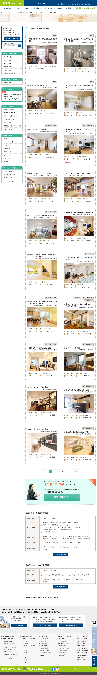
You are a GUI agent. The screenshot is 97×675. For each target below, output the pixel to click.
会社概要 (6, 162)
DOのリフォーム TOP (8, 12)
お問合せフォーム (82, 645)
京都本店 (43, 641)
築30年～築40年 (68, 547)
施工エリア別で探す (40, 12)
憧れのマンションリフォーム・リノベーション (78, 525)
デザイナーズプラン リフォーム (50, 522)
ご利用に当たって (82, 655)
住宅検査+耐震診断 (9, 109)
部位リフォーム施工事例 (29, 645)
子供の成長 (44, 538)
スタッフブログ (8, 158)
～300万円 (44, 543)
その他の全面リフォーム (66, 529)
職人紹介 (42, 655)
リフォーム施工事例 (27, 636)
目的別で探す (7, 60)
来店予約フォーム (82, 648)
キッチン (44, 575)
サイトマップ (81, 657)
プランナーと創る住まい (10, 116)
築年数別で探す (8, 67)
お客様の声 (7, 148)
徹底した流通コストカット (11, 122)
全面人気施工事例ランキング (12, 73)
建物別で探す (7, 70)
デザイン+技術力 (8, 129)
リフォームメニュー (9, 181)
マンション (52, 518)
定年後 (61, 538)
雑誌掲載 (86, 538)
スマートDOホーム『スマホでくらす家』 (52, 532)
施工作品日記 (44, 648)
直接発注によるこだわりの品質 (12, 126)
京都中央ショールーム (47, 638)
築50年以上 (45, 549)
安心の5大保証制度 (9, 119)
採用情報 (62, 655)
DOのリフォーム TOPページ (10, 636)
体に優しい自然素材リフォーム (69, 522)
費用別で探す (7, 63)
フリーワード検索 (8, 43)
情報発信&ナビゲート (47, 653)
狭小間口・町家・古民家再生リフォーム (52, 525)
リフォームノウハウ (9, 174)
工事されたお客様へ (83, 650)
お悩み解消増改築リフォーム (49, 529)
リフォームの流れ (9, 171)
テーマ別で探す (8, 57)
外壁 (71, 575)
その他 (86, 575)
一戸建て (44, 518)
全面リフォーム (8, 30)
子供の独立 (53, 538)
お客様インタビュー (9, 152)
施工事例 (19, 12)
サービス (6, 138)
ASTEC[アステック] (65, 641)
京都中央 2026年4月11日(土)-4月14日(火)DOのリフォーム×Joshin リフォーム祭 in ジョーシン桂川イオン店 (12, 97)
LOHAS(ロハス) (45, 650)
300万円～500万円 (55, 543)
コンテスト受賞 (46, 536)
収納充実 (85, 536)
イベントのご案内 (7, 89)
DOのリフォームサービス (65, 636)
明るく (79, 538)
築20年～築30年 (56, 547)
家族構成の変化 (70, 538)
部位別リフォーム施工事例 (9, 79)
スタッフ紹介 (7, 155)
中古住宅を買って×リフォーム (50, 527)
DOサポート (63, 638)
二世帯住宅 (77, 536)
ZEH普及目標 (81, 660)
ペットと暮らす (67, 536)
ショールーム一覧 (9, 142)
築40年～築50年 (79, 547)
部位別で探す (7, 83)
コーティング (78, 575)
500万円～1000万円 (68, 543)
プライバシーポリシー (84, 653)
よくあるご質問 (8, 178)
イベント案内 (7, 145)
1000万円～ (79, 543)
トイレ (64, 575)
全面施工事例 (28, 12)
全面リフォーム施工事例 (9, 54)
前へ (75, 471)
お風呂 (51, 575)
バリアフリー (56, 536)
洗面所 (58, 575)
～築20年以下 (45, 547)
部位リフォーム (8, 32)
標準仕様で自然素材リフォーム (12, 113)
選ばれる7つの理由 (7, 106)
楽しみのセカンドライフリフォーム (70, 527)
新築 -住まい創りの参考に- (11, 34)
